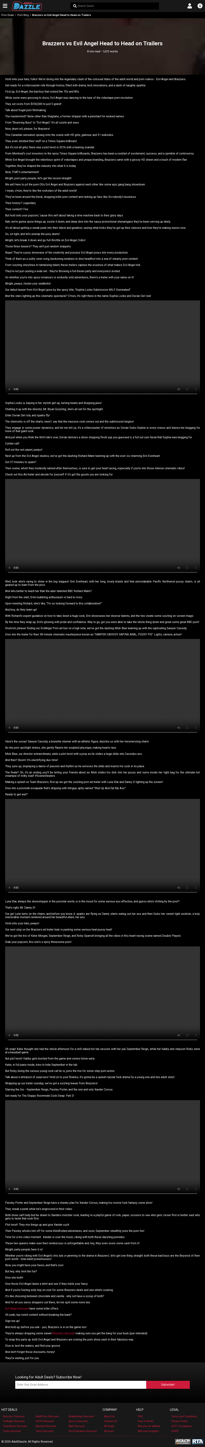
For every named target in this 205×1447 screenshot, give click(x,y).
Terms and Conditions (184, 1416)
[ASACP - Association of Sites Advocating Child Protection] (183, 1441)
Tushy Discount (12, 1431)
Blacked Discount (46, 1426)
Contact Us (110, 1421)
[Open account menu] (189, 6)
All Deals (109, 1426)
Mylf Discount (76, 1426)
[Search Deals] (114, 6)
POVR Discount (45, 1421)
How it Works (145, 1421)
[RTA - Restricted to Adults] (198, 1441)
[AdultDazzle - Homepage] (27, 6)
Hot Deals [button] (9, 1409)
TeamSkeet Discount (15, 1426)
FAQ (140, 1416)
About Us (109, 1416)
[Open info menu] (200, 6)
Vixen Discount (44, 1431)
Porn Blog (23, 15)
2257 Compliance (181, 1426)
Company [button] (110, 1409)
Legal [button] (174, 1409)
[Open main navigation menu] (5, 6)
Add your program (148, 1431)
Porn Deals (7, 15)
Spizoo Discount (78, 1421)
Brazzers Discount (14, 1416)
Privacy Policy (179, 1421)
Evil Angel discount (17, 1308)
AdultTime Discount (47, 1416)
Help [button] (140, 1409)
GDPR (174, 1431)
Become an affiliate (149, 1426)
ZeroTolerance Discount (82, 1431)
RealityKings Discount (81, 1416)
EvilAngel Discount (13, 1421)
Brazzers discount (63, 1333)
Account (109, 1431)
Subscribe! (168, 1384)
